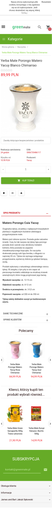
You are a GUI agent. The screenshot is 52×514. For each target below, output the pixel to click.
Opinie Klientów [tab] (12, 319)
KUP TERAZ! (26, 180)
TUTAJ (24, 13)
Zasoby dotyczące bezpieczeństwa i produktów (23, 140)
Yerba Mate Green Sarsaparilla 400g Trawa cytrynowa (15, 431)
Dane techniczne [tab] (13, 313)
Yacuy (29, 160)
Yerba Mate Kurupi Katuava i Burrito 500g (36, 431)
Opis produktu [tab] (11, 213)
